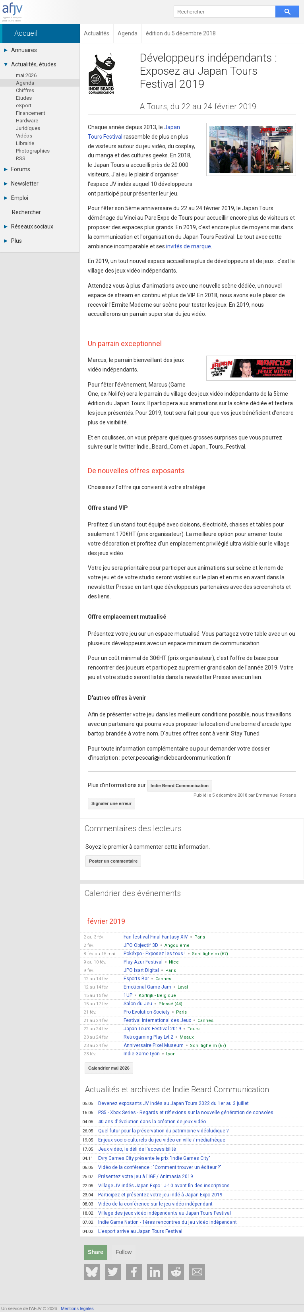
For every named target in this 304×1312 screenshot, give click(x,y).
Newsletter (21, 183)
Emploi (16, 198)
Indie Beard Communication (180, 785)
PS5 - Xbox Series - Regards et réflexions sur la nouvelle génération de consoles (177, 1112)
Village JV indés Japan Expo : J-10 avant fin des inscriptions (156, 1185)
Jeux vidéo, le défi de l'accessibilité (129, 1149)
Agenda (25, 83)
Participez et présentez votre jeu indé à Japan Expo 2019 (152, 1195)
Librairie (25, 143)
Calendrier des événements (133, 893)
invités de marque (188, 246)
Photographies (33, 151)
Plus (13, 241)
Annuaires (20, 50)
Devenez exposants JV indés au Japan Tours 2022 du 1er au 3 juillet (165, 1103)
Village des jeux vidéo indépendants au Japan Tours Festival (156, 1213)
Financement (30, 113)
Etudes (24, 98)
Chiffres (25, 90)
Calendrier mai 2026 (109, 1068)
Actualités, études (30, 64)
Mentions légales (77, 1308)
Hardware (27, 121)
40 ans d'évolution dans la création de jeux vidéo (144, 1121)
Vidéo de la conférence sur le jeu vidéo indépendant (147, 1204)
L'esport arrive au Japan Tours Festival (132, 1231)
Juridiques (28, 128)
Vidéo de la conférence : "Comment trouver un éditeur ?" (151, 1167)
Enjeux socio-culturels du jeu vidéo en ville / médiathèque (153, 1140)
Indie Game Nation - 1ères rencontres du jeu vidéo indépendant (159, 1222)
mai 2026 (26, 75)
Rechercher (26, 212)
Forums (17, 169)
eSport (23, 105)
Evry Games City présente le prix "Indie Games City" (146, 1158)
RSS (20, 158)
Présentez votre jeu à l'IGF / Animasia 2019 (137, 1176)
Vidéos (24, 136)
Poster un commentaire (113, 861)
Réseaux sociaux (28, 226)
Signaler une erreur (111, 803)
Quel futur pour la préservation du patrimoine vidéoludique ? (155, 1131)
